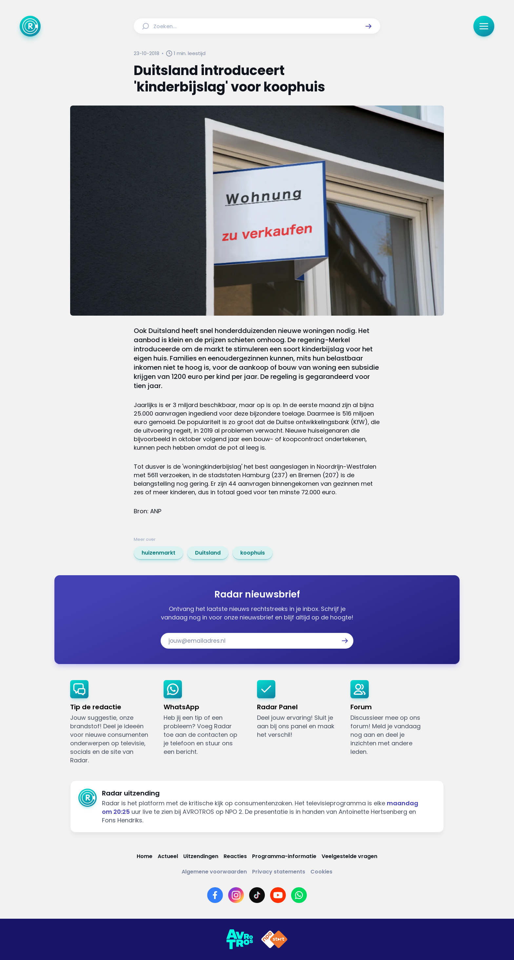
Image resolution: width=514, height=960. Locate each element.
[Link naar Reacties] (235, 856)
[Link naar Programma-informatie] (284, 856)
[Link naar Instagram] (236, 895)
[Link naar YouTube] (278, 895)
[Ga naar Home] (30, 26)
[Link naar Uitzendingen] (200, 856)
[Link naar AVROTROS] (239, 939)
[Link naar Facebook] (215, 895)
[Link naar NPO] (274, 939)
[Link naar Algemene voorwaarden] (214, 871)
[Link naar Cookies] (321, 871)
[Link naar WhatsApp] (299, 895)
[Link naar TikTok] (257, 895)
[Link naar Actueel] (168, 856)
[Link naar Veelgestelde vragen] (349, 856)
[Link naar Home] (144, 856)
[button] (368, 26)
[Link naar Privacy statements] (278, 871)
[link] (158, 552)
